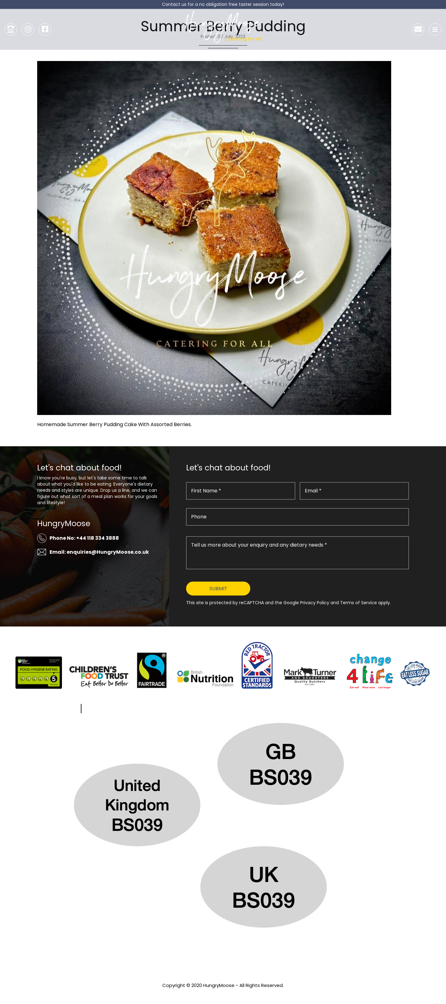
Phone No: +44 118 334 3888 (84, 538)
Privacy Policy (223, 993)
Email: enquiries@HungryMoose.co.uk (99, 552)
